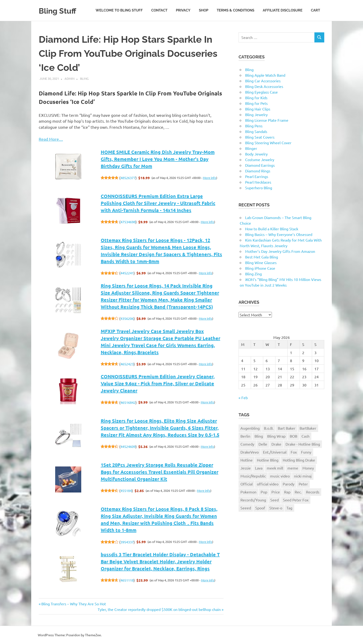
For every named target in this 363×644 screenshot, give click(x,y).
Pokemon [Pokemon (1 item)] (248, 491)
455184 (126, 490)
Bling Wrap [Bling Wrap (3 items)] (276, 436)
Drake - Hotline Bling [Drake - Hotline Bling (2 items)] (303, 444)
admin (69, 78)
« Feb (243, 397)
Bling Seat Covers (259, 137)
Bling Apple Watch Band (265, 75)
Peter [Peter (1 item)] (303, 483)
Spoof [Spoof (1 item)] (260, 507)
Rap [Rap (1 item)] (287, 491)
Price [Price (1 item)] (275, 491)
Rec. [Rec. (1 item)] (298, 491)
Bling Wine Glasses (261, 262)
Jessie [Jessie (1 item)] (245, 468)
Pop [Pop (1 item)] (264, 491)
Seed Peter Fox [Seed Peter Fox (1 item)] (296, 499)
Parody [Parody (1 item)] (288, 483)
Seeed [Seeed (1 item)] (245, 507)
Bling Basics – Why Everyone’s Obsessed (278, 234)
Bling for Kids (256, 97)
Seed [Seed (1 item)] (274, 499)
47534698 (127, 222)
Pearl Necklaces (258, 182)
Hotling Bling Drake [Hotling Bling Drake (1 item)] (299, 460)
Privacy (183, 10)
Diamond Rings (257, 170)
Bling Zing (253, 273)
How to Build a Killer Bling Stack (271, 228)
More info (209, 178)
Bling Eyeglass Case (261, 92)
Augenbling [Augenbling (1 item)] (250, 428)
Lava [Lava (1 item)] (259, 468)
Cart (315, 10)
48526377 (127, 177)
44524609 (127, 446)
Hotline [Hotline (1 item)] (246, 460)
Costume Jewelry (259, 159)
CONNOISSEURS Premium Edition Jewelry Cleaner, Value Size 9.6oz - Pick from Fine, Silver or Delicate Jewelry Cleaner (158, 383)
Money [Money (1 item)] (308, 468)
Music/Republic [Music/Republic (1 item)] (253, 476)
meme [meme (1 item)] (292, 468)
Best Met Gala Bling (261, 256)
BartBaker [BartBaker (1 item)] (308, 428)
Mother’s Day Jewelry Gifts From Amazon (280, 251)
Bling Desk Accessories (264, 86)
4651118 (127, 580)
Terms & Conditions (235, 10)
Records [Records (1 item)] (312, 491)
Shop (203, 10)
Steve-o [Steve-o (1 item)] (275, 507)
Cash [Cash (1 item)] (305, 436)
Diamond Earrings (260, 165)
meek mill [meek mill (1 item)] (275, 468)
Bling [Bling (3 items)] (259, 436)
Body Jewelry (256, 154)
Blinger (251, 148)
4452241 (127, 273)
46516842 (127, 402)
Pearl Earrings (256, 176)
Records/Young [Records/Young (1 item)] (253, 499)
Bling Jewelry (256, 114)
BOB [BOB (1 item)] (293, 436)
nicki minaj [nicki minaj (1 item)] (303, 476)
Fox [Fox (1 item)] (294, 452)
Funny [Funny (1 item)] (306, 452)
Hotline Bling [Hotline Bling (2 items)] (267, 460)
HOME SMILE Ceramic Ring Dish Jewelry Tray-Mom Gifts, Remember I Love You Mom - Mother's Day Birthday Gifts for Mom (158, 159)
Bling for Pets (256, 103)
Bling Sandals (256, 131)
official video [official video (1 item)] (267, 483)
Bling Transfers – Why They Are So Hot (73, 603)
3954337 (127, 542)
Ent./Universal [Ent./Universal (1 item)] (274, 452)
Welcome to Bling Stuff (119, 10)
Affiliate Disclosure (282, 10)
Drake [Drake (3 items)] (276, 444)
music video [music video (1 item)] (280, 476)
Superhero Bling (258, 187)
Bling (84, 78)
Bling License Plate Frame (266, 120)
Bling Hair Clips (257, 108)
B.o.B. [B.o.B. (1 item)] (269, 428)
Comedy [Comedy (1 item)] (247, 444)
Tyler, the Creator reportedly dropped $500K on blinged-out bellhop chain (159, 609)
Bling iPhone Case (260, 268)
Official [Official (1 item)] (246, 483)
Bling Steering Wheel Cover (268, 142)
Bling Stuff (61, 10)
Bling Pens (254, 125)
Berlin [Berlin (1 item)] (245, 436)
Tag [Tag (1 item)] (289, 507)
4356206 (127, 318)
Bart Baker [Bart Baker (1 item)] (286, 428)
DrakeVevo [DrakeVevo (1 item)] (249, 452)
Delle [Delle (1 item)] (263, 444)
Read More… (51, 138)
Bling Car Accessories (263, 80)
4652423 (127, 364)
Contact (159, 10)
